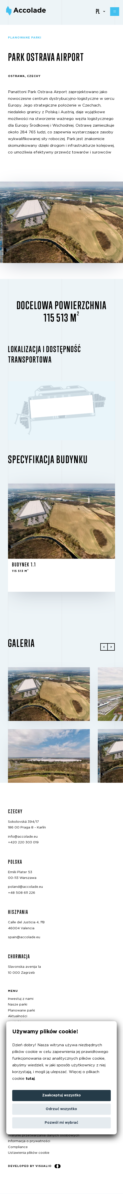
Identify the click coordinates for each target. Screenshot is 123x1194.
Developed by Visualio (34, 1166)
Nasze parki (17, 1005)
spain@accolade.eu (24, 937)
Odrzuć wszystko (61, 1109)
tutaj (30, 1079)
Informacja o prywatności (29, 1141)
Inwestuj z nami (20, 999)
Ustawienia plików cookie (28, 1153)
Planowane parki (21, 1010)
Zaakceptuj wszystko (61, 1095)
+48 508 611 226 (21, 893)
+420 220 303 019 (23, 842)
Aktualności (17, 1016)
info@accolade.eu (23, 836)
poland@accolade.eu (25, 887)
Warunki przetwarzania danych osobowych (43, 1135)
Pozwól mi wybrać (61, 1122)
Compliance (18, 1147)
